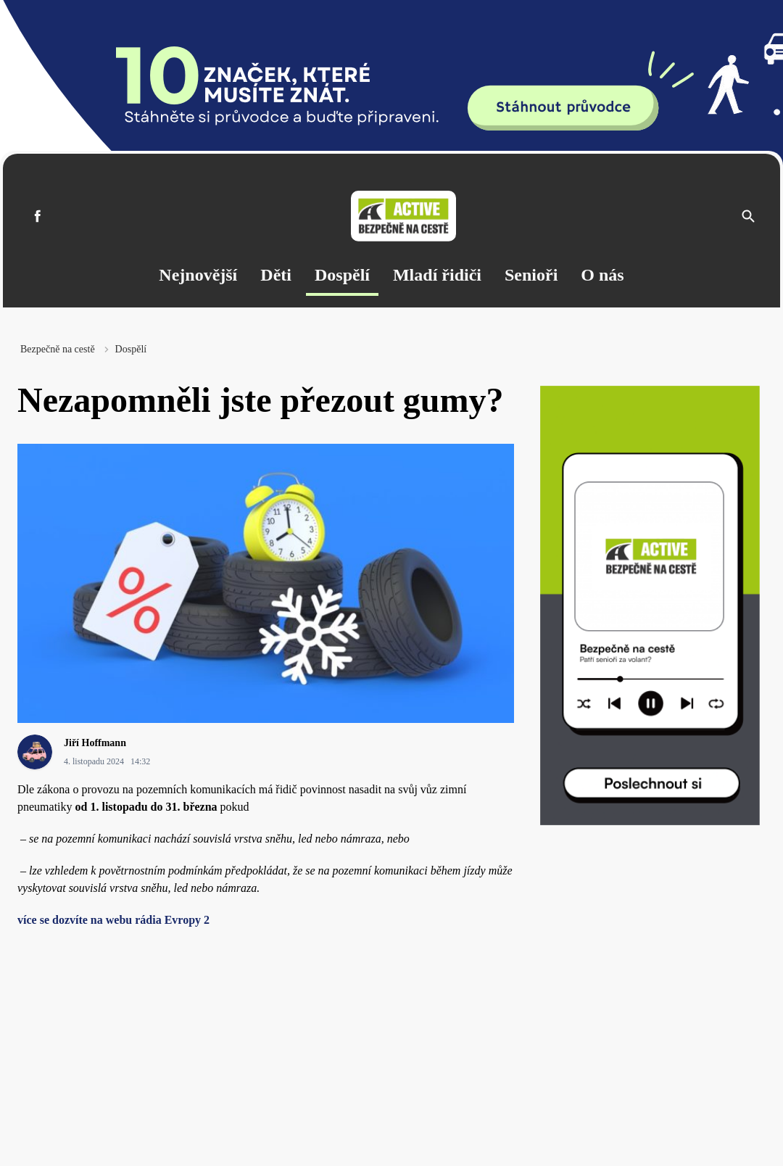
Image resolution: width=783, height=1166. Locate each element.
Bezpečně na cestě (57, 349)
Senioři (531, 274)
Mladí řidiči (437, 274)
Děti (275, 274)
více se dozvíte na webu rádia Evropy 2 (113, 920)
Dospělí (342, 274)
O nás (602, 274)
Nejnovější (198, 274)
